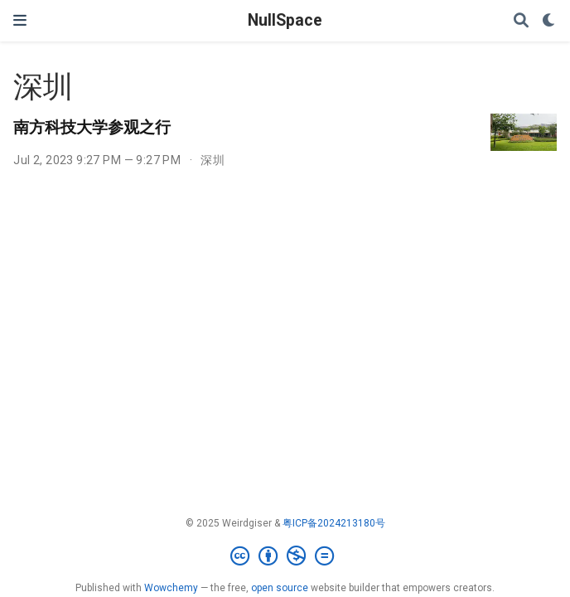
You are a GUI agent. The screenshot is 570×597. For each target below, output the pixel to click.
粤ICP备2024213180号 (334, 523)
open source (279, 588)
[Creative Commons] (285, 556)
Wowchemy (171, 588)
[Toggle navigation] (20, 20)
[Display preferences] (549, 21)
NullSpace (285, 20)
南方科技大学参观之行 (92, 127)
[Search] (521, 21)
